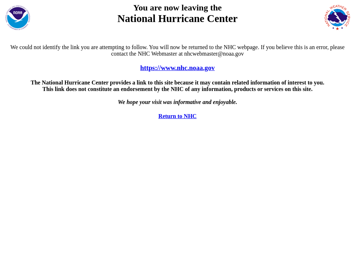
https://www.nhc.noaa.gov (177, 68)
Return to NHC (178, 116)
